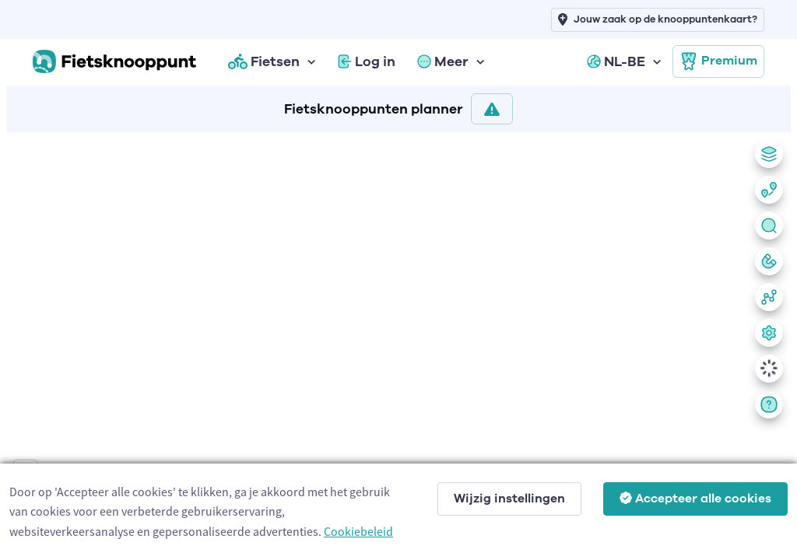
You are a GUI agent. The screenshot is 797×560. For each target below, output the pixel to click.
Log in (366, 61)
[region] (398, 343)
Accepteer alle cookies (695, 498)
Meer (443, 61)
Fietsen (264, 61)
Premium (718, 61)
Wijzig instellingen (509, 498)
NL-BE (616, 61)
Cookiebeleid (358, 531)
